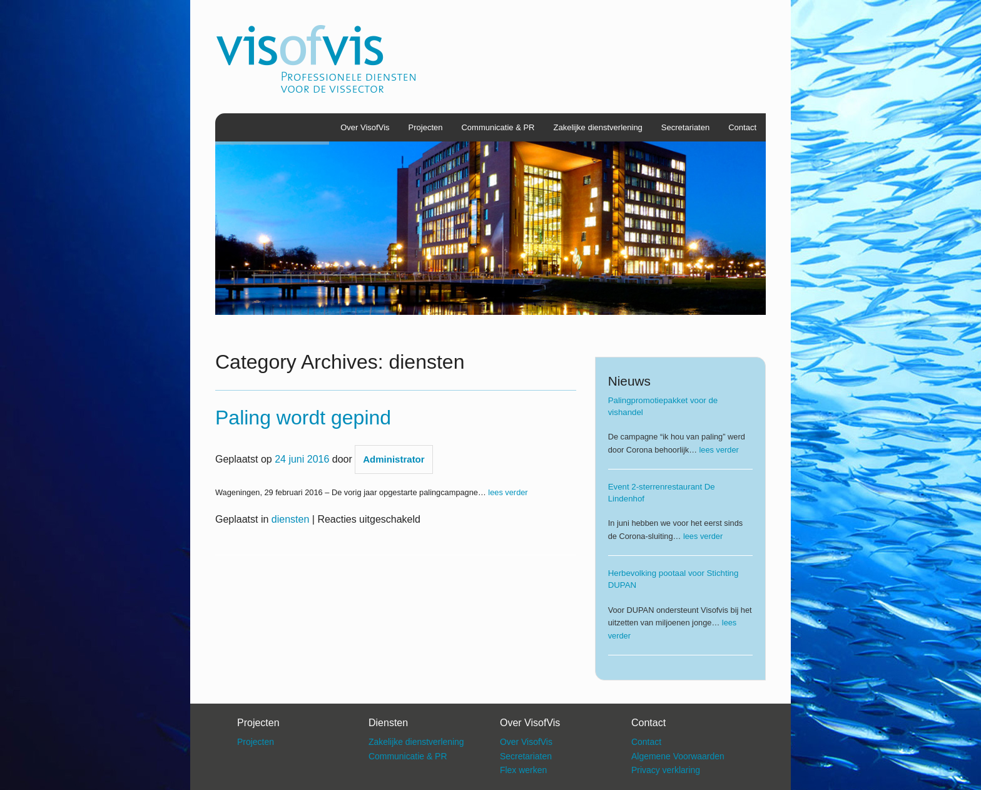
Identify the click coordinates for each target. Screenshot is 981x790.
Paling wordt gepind (303, 417)
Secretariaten (685, 127)
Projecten (426, 127)
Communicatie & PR (497, 127)
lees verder (507, 492)
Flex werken (523, 770)
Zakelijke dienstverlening (598, 127)
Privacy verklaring (665, 770)
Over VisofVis (364, 127)
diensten (291, 519)
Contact (742, 127)
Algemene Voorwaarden (677, 756)
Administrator (393, 459)
